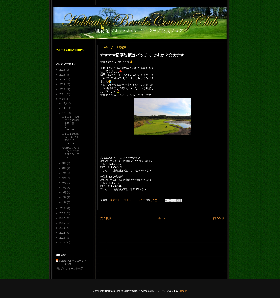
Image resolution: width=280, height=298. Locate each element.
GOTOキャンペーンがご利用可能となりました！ (70, 152)
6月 (64, 177)
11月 (65, 108)
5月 (64, 182)
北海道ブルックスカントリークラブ (73, 262)
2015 (62, 227)
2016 (62, 223)
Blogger (182, 291)
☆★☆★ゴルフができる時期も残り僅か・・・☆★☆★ (70, 123)
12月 (65, 103)
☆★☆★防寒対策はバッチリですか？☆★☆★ (70, 139)
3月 (64, 192)
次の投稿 (106, 218)
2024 (62, 79)
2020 (62, 99)
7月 (64, 173)
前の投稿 (218, 218)
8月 (64, 168)
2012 (62, 242)
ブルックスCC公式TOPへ (70, 50)
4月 (64, 187)
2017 (62, 218)
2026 (62, 69)
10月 (65, 113)
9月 (64, 163)
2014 (62, 232)
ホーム (162, 218)
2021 (62, 94)
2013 (62, 237)
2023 (62, 84)
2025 (62, 74)
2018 (62, 213)
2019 (62, 208)
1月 (64, 202)
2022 (62, 89)
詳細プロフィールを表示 (69, 268)
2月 (64, 197)
